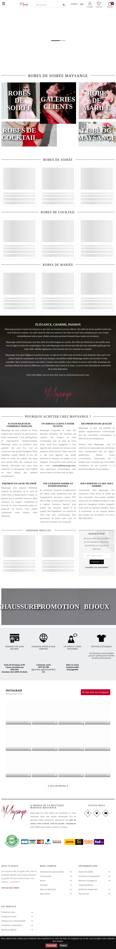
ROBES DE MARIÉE (58, 264)
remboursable (72, 667)
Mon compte (48, 866)
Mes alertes (45, 893)
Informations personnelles (52, 871)
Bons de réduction (48, 889)
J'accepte (51, 945)
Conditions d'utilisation (11, 925)
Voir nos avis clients (10, 887)
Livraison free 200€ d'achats (14, 672)
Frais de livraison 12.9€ (14, 664)
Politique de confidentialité (13, 921)
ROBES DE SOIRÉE (58, 159)
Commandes (45, 876)
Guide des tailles (86, 871)
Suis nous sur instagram (97, 692)
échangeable (72, 669)
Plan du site (84, 893)
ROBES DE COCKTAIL (58, 212)
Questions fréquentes (88, 889)
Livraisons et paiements (89, 876)
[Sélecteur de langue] (82, 3)
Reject (63, 945)
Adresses (44, 885)
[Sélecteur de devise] (74, 3)
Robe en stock (72, 664)
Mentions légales (8, 929)
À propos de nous (8, 916)
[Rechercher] (50, 4)
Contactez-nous (43, 664)
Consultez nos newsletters (96, 567)
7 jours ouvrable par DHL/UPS (14, 668)
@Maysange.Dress (14, 694)
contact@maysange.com (64, 465)
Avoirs (43, 880)
